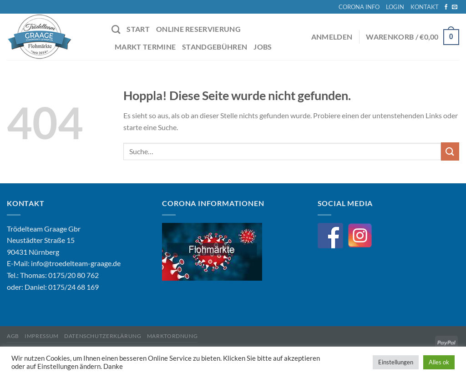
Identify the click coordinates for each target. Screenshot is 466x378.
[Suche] (115, 29)
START (138, 29)
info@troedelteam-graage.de (76, 263)
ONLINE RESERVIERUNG (198, 29)
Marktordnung (172, 336)
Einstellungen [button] (395, 362)
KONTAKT (424, 6)
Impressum (42, 336)
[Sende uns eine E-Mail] (454, 7)
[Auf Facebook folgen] (446, 7)
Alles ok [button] (439, 362)
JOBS (262, 46)
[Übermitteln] (450, 151)
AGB (13, 336)
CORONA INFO (359, 6)
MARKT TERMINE (145, 46)
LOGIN (395, 6)
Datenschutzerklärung (102, 336)
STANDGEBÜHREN (214, 46)
